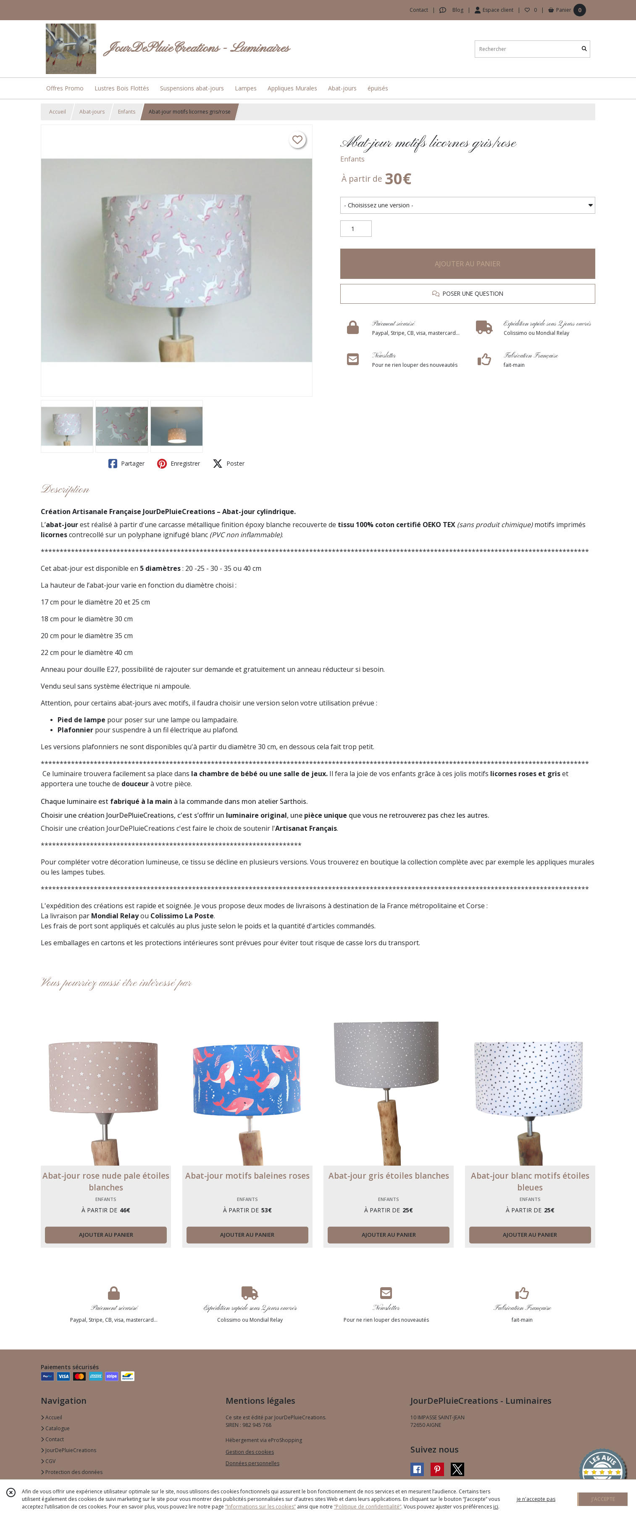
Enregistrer (178, 464)
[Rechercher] (584, 49)
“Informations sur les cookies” (260, 1506)
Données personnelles (252, 1463)
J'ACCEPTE (603, 1499)
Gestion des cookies (250, 1451)
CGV (48, 1461)
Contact (419, 9)
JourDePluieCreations (68, 1450)
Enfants (126, 111)
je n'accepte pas (536, 1499)
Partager (126, 464)
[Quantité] (356, 228)
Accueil (57, 111)
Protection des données (71, 1472)
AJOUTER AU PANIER (467, 263)
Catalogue (55, 1428)
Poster (228, 464)
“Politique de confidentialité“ (367, 1506)
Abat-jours (92, 111)
